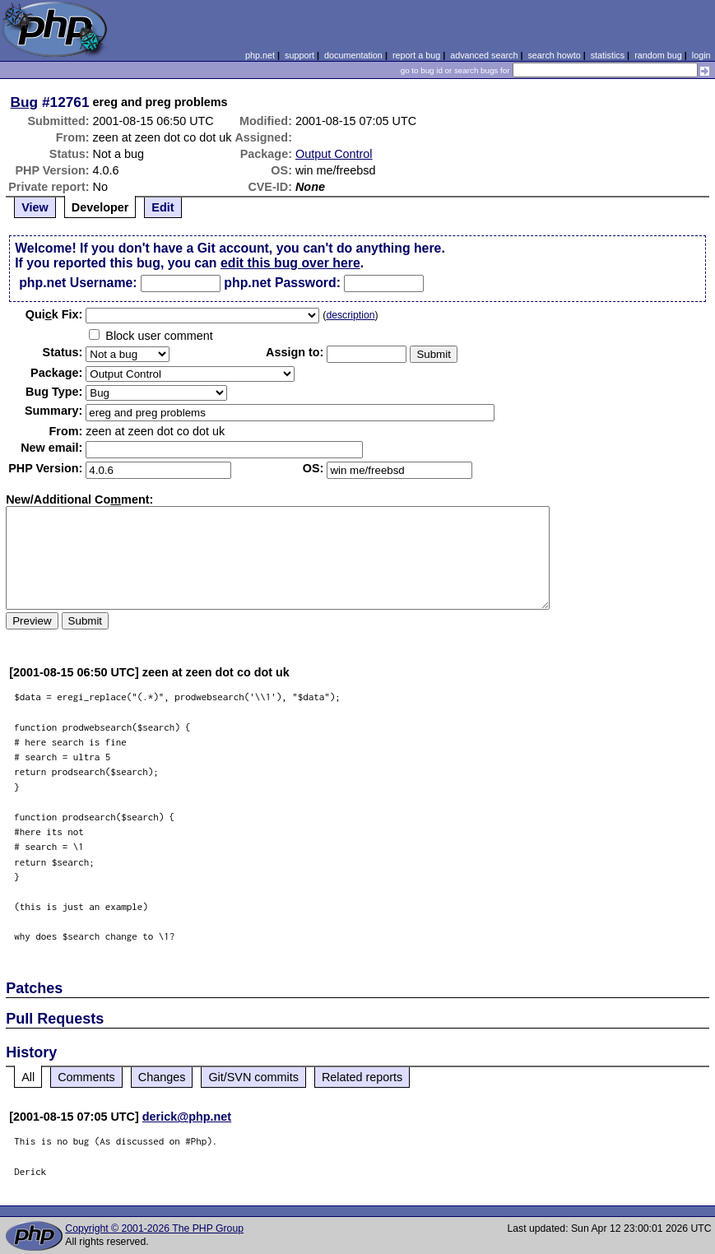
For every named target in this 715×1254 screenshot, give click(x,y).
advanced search (484, 55)
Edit (162, 207)
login (701, 55)
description (350, 315)
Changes (162, 1077)
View (35, 207)
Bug (25, 102)
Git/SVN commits (253, 1077)
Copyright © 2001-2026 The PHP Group (154, 1228)
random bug (658, 55)
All (28, 1077)
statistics (607, 55)
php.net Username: (78, 283)
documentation (353, 55)
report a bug (416, 55)
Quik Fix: (54, 314)
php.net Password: (282, 283)
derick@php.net (186, 1116)
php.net (260, 55)
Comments (86, 1077)
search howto (553, 55)
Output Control (334, 153)
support (299, 55)
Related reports (362, 1077)
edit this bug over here (290, 263)
